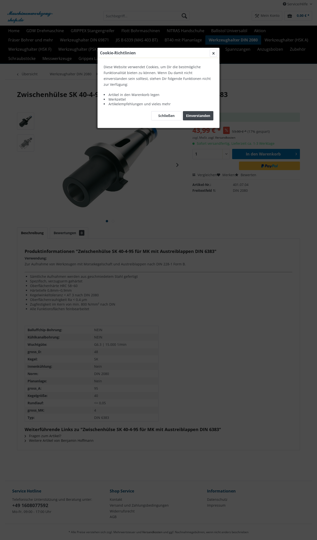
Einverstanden (198, 115)
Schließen (166, 115)
